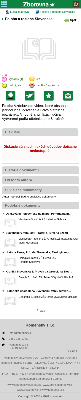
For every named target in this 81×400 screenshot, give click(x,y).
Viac (41, 310)
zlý (38, 78)
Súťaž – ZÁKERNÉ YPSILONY (40, 367)
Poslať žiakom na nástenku (69, 96)
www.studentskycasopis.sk (24, 384)
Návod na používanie (40, 373)
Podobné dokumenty (23, 205)
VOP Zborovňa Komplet (49, 357)
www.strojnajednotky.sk (57, 384)
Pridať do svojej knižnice (50, 96)
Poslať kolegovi (31, 96)
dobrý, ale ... (16, 85)
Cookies (60, 373)
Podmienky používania (18, 357)
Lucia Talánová (17, 12)
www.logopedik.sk (52, 389)
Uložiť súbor (11, 96)
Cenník (57, 378)
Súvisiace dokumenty (23, 190)
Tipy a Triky (17, 373)
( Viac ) (72, 350)
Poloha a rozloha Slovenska (55, 12)
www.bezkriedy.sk (28, 389)
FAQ (5, 373)
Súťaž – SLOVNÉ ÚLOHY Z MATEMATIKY (51, 362)
